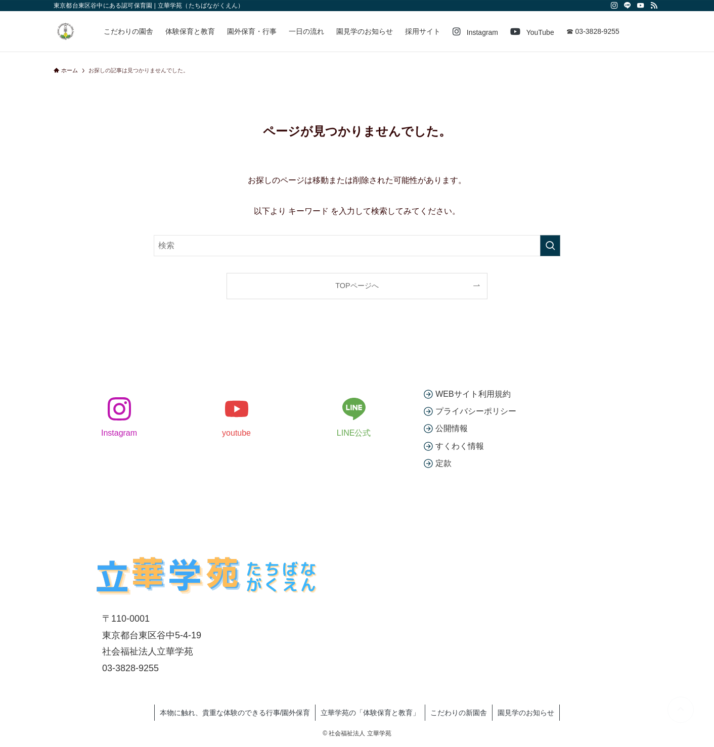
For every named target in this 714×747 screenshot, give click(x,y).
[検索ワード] (357, 245)
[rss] (653, 5)
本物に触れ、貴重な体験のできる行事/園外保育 (235, 713)
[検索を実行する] (550, 245)
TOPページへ (356, 286)
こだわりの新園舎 (458, 713)
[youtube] (640, 5)
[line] (627, 5)
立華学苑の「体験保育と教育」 (370, 713)
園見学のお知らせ (526, 713)
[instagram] (614, 5)
